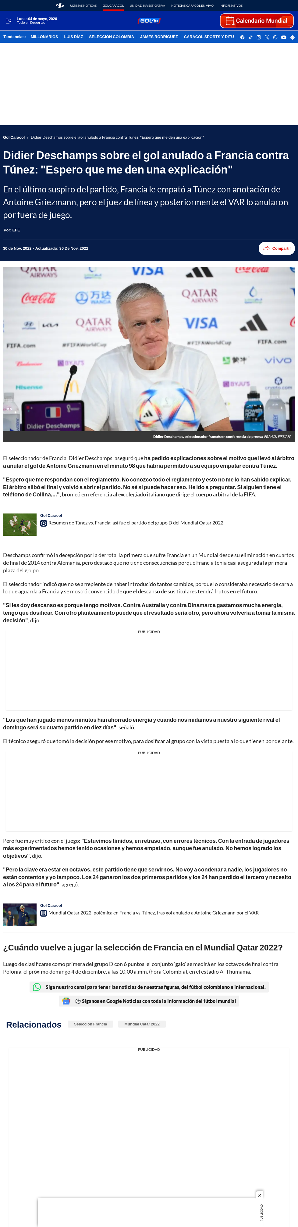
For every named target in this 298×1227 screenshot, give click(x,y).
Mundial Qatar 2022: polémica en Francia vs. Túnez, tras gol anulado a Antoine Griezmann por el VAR (153, 912)
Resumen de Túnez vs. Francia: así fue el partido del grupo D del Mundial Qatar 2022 (135, 522)
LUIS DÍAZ (73, 36)
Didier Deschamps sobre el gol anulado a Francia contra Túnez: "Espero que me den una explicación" (117, 137)
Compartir (277, 248)
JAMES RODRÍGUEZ (159, 36)
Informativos (231, 5)
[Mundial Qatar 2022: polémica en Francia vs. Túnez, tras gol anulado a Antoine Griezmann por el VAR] (20, 914)
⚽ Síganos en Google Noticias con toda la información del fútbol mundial (149, 1001)
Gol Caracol (113, 5)
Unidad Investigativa (147, 5)
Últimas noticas (83, 5)
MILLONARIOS (44, 36)
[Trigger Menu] (8, 21)
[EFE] (16, 229)
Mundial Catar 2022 (142, 1023)
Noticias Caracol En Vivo (192, 5)
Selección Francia (90, 1023)
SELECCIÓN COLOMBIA (111, 36)
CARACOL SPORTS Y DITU (209, 36)
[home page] (60, 5)
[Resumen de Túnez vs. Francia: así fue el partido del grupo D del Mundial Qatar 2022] (20, 524)
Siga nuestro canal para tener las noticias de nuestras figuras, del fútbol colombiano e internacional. (149, 987)
